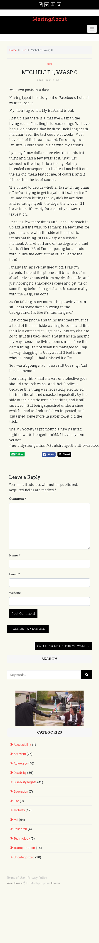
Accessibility (22, 744)
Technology (22, 838)
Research (20, 829)
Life (24, 50)
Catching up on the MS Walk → (63, 646)
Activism (20, 754)
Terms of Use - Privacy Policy (27, 878)
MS (16, 820)
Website (15, 593)
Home (13, 50)
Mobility (19, 810)
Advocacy (21, 763)
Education (21, 791)
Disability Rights (25, 782)
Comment (18, 498)
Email (14, 574)
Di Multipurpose (36, 883)
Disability (20, 772)
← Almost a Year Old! (27, 628)
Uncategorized (24, 857)
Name (14, 555)
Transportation (24, 848)
